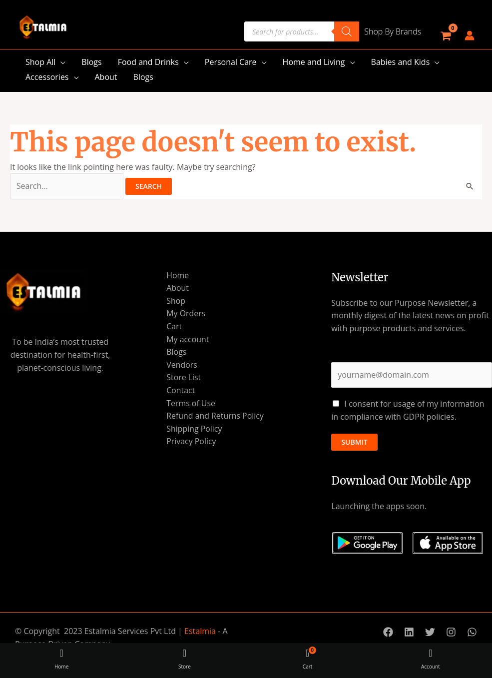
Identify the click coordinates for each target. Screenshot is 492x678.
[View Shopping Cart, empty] (445, 36)
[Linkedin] (409, 633)
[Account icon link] (470, 35)
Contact (180, 390)
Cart (173, 326)
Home (177, 275)
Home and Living (314, 61)
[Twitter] (430, 633)
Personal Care (231, 61)
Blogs (91, 61)
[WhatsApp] (472, 633)
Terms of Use (190, 403)
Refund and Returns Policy (215, 416)
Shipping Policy (194, 428)
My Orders (185, 313)
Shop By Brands (392, 31)
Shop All (40, 61)
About (106, 76)
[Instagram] (451, 633)
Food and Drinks (148, 61)
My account (187, 339)
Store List (183, 377)
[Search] (346, 31)
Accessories (47, 76)
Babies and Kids (400, 61)
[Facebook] (388, 633)
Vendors (181, 364)
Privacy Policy (191, 441)
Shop (175, 300)
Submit (354, 442)
